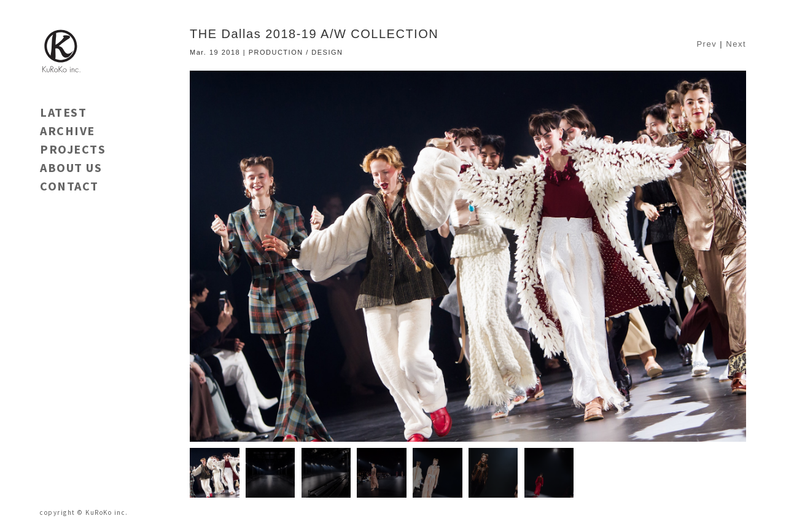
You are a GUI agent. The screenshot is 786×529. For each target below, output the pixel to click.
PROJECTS (73, 149)
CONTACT (69, 186)
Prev (706, 44)
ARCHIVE (67, 130)
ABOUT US (71, 167)
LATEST (63, 112)
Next (736, 44)
